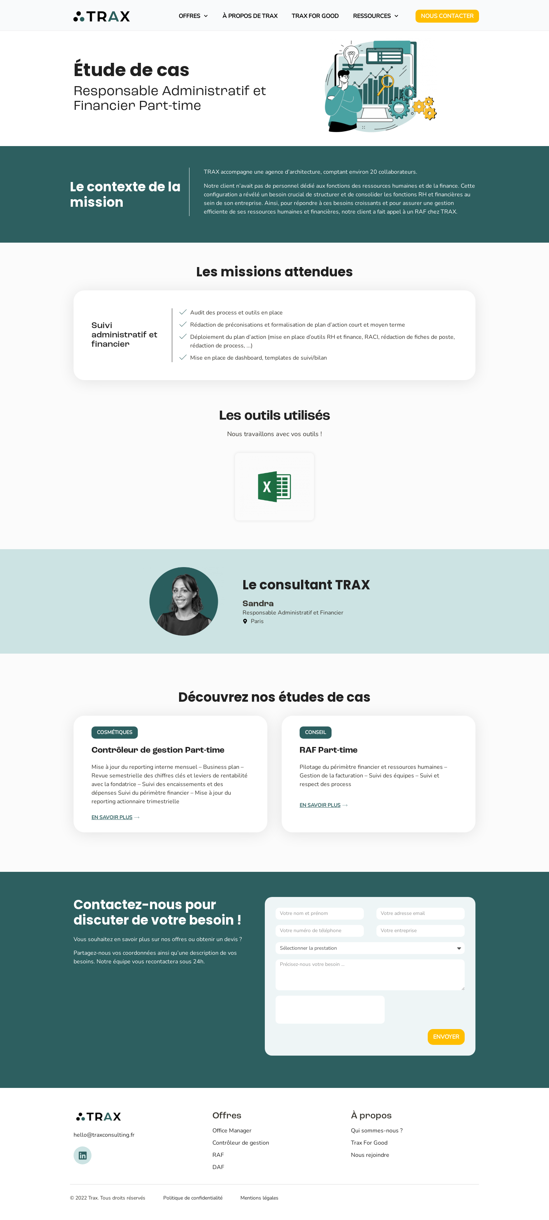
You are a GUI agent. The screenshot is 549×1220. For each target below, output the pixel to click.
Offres (193, 16)
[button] (115, 732)
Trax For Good (315, 16)
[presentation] (330, 1010)
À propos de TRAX (249, 16)
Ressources (375, 16)
